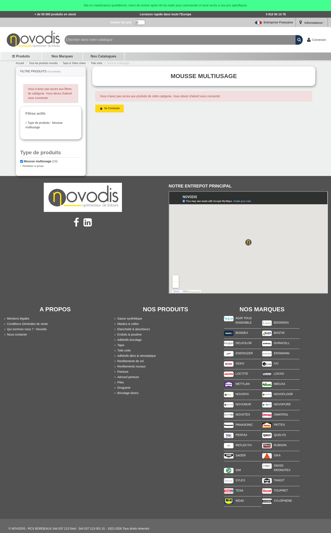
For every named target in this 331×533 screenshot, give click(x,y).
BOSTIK (279, 332)
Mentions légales (16, 318)
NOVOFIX (242, 394)
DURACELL (282, 343)
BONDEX (242, 332)
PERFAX (241, 435)
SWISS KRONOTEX (282, 468)
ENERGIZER (244, 353)
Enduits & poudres (127, 334)
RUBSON (280, 445)
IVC (276, 363)
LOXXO (279, 373)
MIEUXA (279, 384)
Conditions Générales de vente (25, 324)
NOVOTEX (243, 414)
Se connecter (110, 108)
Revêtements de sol (128, 361)
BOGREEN (281, 322)
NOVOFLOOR (283, 394)
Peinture (120, 372)
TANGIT (279, 480)
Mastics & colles (126, 324)
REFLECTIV (244, 445)
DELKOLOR (244, 343)
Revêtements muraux (129, 366)
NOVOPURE (282, 404)
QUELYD (280, 435)
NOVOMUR (243, 404)
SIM (238, 470)
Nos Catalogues (103, 56)
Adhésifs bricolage (127, 340)
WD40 (240, 500)
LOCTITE (242, 373)
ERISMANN (282, 353)
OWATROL (281, 414)
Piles (118, 382)
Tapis (118, 345)
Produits (21, 56)
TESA (239, 490)
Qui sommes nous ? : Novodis (25, 329)
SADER (241, 455)
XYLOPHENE (283, 500)
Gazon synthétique (127, 318)
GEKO (240, 363)
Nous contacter (15, 334)
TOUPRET (281, 490)
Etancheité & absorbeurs (131, 329)
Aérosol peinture (126, 377)
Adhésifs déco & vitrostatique (134, 356)
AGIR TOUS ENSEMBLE (244, 320)
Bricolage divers (126, 393)
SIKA (277, 455)
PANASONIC (244, 424)
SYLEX (240, 480)
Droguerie (121, 388)
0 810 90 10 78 (276, 14)
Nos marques (62, 56)
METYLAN (243, 384)
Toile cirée (122, 350)
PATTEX (279, 424)
